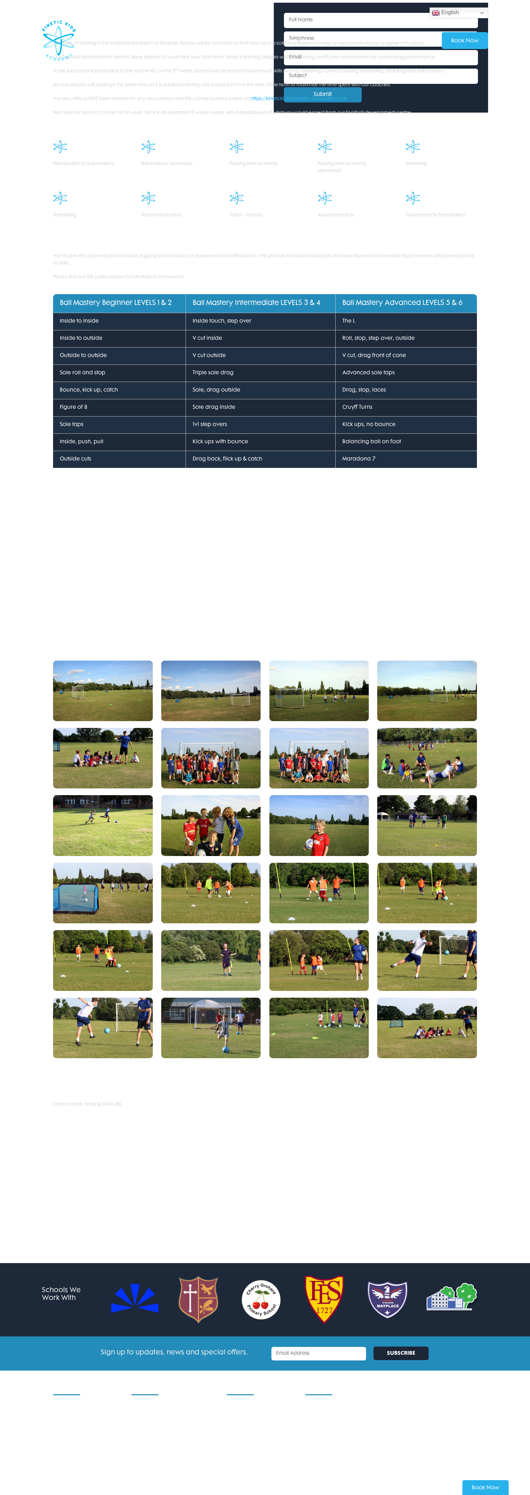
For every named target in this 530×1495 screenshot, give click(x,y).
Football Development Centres (165, 1443)
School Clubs (172, 40)
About (332, 40)
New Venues (67, 1424)
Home (60, 1405)
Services (261, 40)
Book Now (485, 1488)
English (445, 13)
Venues (298, 40)
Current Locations (72, 1414)
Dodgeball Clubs (149, 1462)
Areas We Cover (245, 1424)
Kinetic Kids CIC (69, 1433)
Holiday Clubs (121, 40)
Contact (366, 40)
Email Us (314, 1414)
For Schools (220, 40)
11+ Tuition (141, 1433)
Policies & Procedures (250, 1405)
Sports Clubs (144, 1452)
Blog (58, 1452)
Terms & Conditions (248, 1414)
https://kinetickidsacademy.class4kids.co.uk (299, 99)
